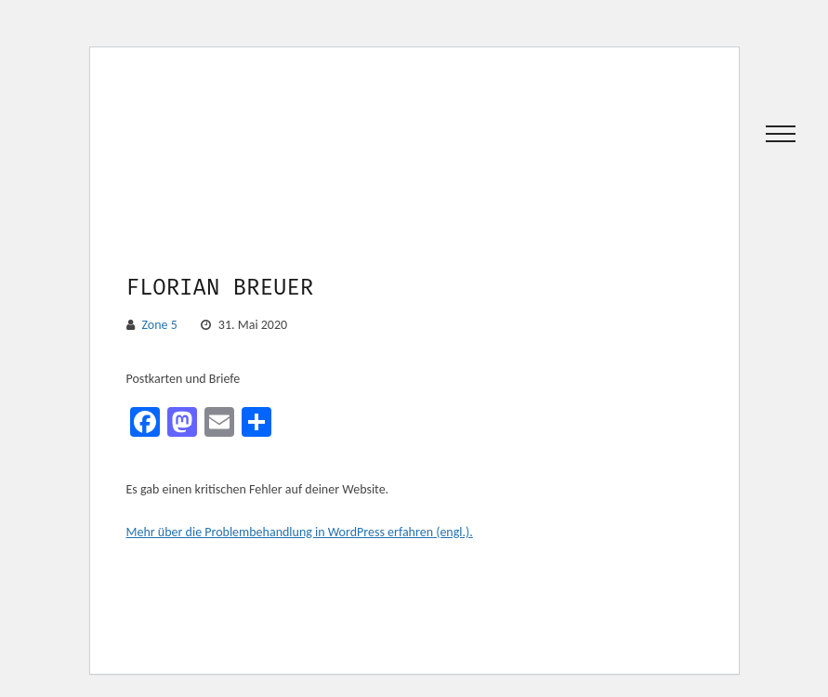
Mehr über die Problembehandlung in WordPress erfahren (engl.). (299, 532)
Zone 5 (159, 325)
